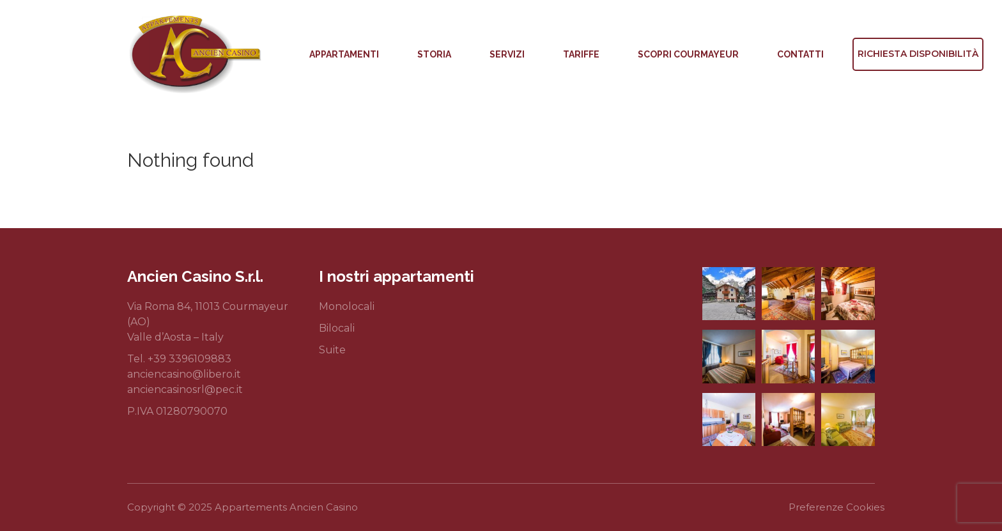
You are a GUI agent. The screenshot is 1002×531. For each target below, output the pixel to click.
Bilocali (337, 328)
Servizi (507, 54)
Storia (434, 54)
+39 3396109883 (189, 359)
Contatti (800, 54)
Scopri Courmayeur (688, 54)
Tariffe (581, 54)
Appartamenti (344, 54)
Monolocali (346, 306)
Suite (332, 350)
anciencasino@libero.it (184, 374)
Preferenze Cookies (836, 507)
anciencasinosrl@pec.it (185, 389)
